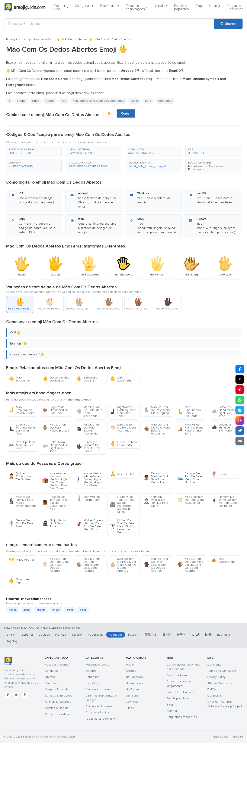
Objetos (50, 677)
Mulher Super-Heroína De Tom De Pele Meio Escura (89, 524)
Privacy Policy (216, 677)
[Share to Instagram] (239, 420)
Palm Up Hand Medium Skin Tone (22, 445)
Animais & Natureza (58, 702)
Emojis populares (178, 698)
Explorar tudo (61, 7)
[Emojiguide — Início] (8, 661)
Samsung (132, 695)
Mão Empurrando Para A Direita (21, 410)
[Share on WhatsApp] (239, 400)
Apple (130, 664)
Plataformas (109, 6)
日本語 (166, 634)
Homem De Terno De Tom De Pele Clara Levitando (224, 501)
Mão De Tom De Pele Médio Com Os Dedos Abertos (88, 565)
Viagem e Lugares (98, 689)
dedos (50, 101)
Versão (160, 6)
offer (70, 610)
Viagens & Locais (56, 689)
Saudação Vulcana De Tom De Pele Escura (88, 446)
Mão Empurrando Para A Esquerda (189, 411)
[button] (34, 151)
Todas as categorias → (100, 718)
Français (61, 634)
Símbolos (51, 683)
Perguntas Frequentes (235, 7)
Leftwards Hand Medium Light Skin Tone (224, 411)
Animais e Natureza (99, 706)
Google (131, 671)
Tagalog (12, 641)
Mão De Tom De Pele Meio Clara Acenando (89, 411)
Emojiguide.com (16, 39)
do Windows (134, 683)
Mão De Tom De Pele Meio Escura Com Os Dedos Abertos (190, 565)
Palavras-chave (177, 675)
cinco (35, 101)
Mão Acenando (19, 379)
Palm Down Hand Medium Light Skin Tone (55, 446)
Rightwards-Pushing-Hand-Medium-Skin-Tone (190, 429)
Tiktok (130, 708)
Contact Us (214, 695)
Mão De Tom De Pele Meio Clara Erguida (157, 410)
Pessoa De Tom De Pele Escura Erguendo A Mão (54, 503)
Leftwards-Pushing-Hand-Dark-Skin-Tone (22, 429)
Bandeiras (51, 671)
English (11, 634)
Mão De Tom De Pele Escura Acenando (88, 429)
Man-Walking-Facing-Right (88, 498)
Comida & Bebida (56, 708)
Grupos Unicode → (57, 714)
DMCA (211, 689)
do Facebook (135, 677)
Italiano (77, 634)
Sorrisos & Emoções (58, 695)
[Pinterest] (24, 694)
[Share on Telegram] (239, 410)
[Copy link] (239, 430)
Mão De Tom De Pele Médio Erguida (55, 427)
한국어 (181, 634)
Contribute (214, 664)
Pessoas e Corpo (44, 39)
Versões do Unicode (181, 692)
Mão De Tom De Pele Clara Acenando (123, 427)
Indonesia (223, 634)
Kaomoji (214, 6)
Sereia (219, 474)
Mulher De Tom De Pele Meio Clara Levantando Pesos (122, 526)
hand (26, 610)
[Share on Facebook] (239, 369)
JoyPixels (132, 702)
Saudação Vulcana (86, 379)
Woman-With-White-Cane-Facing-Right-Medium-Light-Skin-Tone (89, 479)
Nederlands (95, 634)
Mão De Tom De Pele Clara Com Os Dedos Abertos (55, 565)
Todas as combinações (137, 7)
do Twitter (132, 689)
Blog (199, 6)
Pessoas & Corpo (57, 664)
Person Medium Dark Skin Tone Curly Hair (156, 477)
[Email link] (239, 441)
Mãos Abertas (22, 560)
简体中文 (151, 634)
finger (56, 610)
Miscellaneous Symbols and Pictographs (207, 168)
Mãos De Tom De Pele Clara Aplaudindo (190, 500)
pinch (83, 610)
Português (116, 634)
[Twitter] (16, 694)
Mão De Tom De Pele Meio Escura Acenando (157, 429)
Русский (133, 634)
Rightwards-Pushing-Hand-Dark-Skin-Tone (123, 411)
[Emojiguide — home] (25, 7)
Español (27, 634)
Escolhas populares (181, 7)
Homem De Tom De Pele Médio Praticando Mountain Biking (122, 504)
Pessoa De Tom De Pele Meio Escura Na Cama (189, 477)
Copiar (126, 113)
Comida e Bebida (97, 712)
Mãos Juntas (122, 474)
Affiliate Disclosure (219, 683)
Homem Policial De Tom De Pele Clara (156, 501)
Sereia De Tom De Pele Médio (21, 523)
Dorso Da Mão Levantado (55, 379)
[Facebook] (7, 694)
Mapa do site (220, 736)
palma (135, 101)
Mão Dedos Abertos (74, 39)
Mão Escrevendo (223, 560)
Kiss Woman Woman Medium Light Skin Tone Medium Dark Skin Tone (55, 480)
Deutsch (44, 634)
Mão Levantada (121, 379)
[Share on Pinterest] (239, 389)
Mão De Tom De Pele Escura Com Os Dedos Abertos (156, 565)
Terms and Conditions (222, 671)
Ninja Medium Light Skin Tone (55, 523)
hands (13, 610)
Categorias (84, 6)
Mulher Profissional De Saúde (20, 476)
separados (165, 101)
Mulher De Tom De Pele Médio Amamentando (22, 501)
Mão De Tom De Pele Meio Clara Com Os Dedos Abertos (123, 565)
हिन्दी (208, 634)
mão (64, 101)
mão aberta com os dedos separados (98, 101)
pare (148, 101)
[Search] (228, 24)
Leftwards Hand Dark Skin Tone (222, 427)
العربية (195, 634)
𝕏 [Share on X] (239, 379)
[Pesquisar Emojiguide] (109, 24)
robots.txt (237, 736)
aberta (21, 101)
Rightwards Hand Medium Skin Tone (55, 410)
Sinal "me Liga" (19, 580)
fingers (40, 610)
